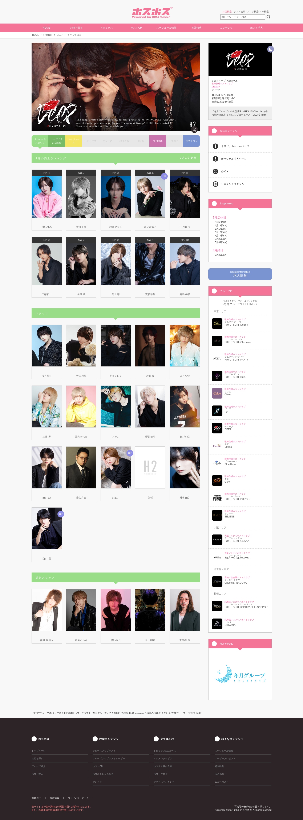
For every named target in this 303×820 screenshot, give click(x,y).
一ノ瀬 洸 (184, 227)
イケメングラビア (163, 758)
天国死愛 (81, 375)
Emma (228, 446)
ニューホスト (222, 782)
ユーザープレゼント (225, 758)
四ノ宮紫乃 (150, 227)
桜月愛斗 (47, 375)
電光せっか (81, 436)
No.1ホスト (220, 774)
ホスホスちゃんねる (103, 774)
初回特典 (196, 27)
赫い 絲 (47, 497)
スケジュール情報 (166, 27)
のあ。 (116, 497)
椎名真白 (185, 497)
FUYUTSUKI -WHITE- (237, 558)
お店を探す (76, 27)
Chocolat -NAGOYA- (236, 582)
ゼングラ (97, 782)
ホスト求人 (256, 27)
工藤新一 (47, 294)
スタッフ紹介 (74, 35)
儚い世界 (47, 227)
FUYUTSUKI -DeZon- (237, 324)
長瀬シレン (115, 375)
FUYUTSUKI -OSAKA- (237, 541)
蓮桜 (150, 497)
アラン (116, 436)
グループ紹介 (38, 766)
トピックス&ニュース (165, 750)
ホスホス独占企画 (163, 766)
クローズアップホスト (104, 750)
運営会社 (36, 798)
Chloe (228, 394)
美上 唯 (116, 294)
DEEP (60, 35)
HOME (46, 27)
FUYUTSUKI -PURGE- (237, 499)
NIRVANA (230, 625)
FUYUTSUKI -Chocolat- (238, 342)
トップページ (38, 750)
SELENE (229, 516)
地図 (230, 101)
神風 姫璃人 (46, 640)
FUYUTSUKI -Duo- (235, 377)
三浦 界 (47, 436)
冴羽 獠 (150, 375)
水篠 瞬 (81, 294)
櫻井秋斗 (150, 436)
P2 (226, 412)
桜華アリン (115, 227)
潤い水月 (116, 640)
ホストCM (136, 27)
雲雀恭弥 (150, 294)
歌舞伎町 (48, 35)
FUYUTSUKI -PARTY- (237, 359)
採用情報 (54, 798)
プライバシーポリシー (79, 798)
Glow (227, 481)
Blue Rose (230, 464)
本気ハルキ (81, 640)
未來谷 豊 (184, 640)
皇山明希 (150, 640)
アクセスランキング (164, 782)
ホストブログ (160, 774)
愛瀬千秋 (81, 227)
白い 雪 (47, 558)
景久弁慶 (81, 497)
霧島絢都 (185, 294)
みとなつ (185, 375)
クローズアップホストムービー (109, 758)
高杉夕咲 (185, 436)
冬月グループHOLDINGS (239, 304)
